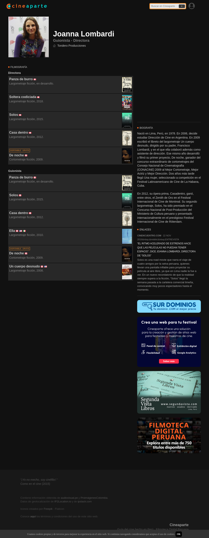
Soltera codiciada (22, 97)
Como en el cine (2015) (35, 483)
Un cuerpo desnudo (24, 266)
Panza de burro (21, 79)
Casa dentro (18, 132)
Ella (12, 230)
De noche (16, 155)
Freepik (48, 508)
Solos (13, 114)
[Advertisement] (70, 317)
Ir (181, 6)
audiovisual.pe (69, 497)
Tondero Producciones (71, 45)
